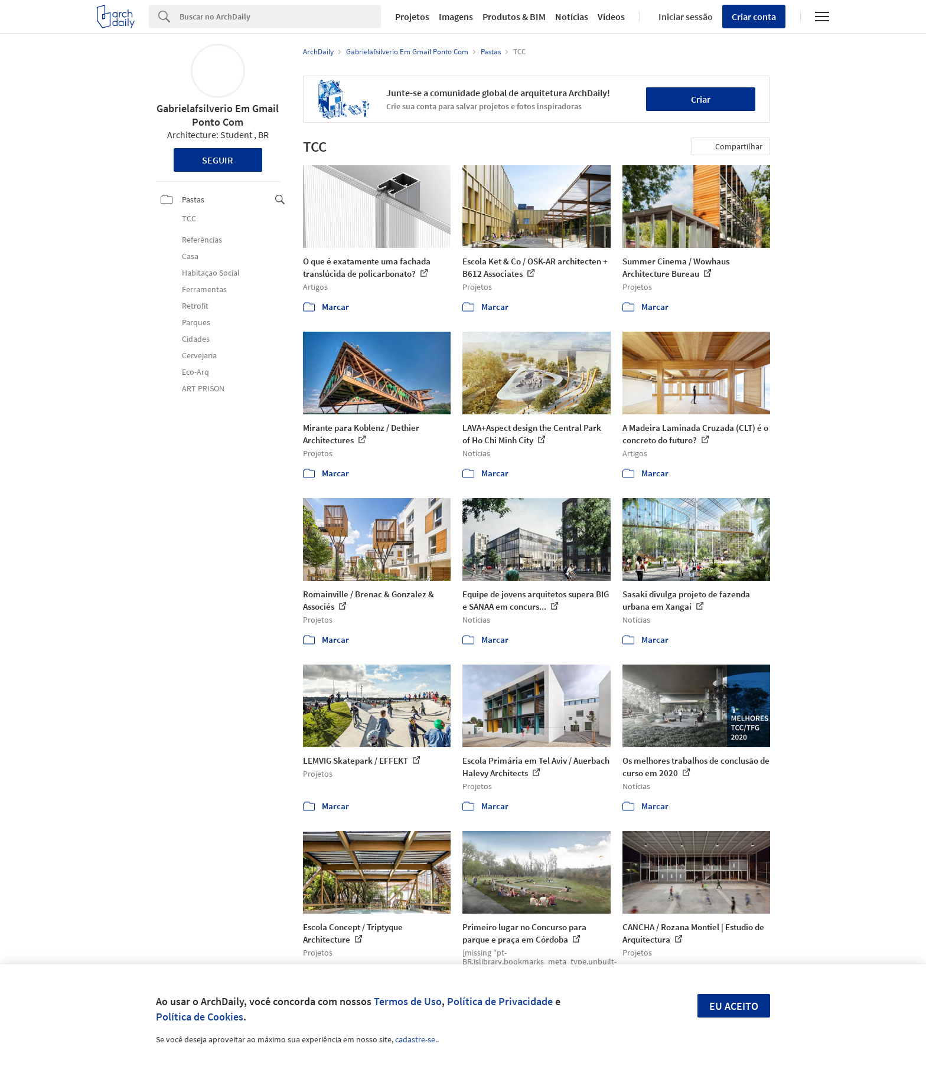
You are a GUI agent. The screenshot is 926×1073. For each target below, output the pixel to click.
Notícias (571, 16)
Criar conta (754, 16)
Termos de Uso (408, 1001)
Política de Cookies (199, 1016)
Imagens (456, 16)
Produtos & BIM (514, 16)
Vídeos (611, 16)
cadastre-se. (416, 1039)
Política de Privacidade (500, 1001)
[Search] (280, 16)
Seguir (217, 160)
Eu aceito (733, 1006)
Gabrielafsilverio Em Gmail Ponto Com (217, 115)
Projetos (412, 16)
